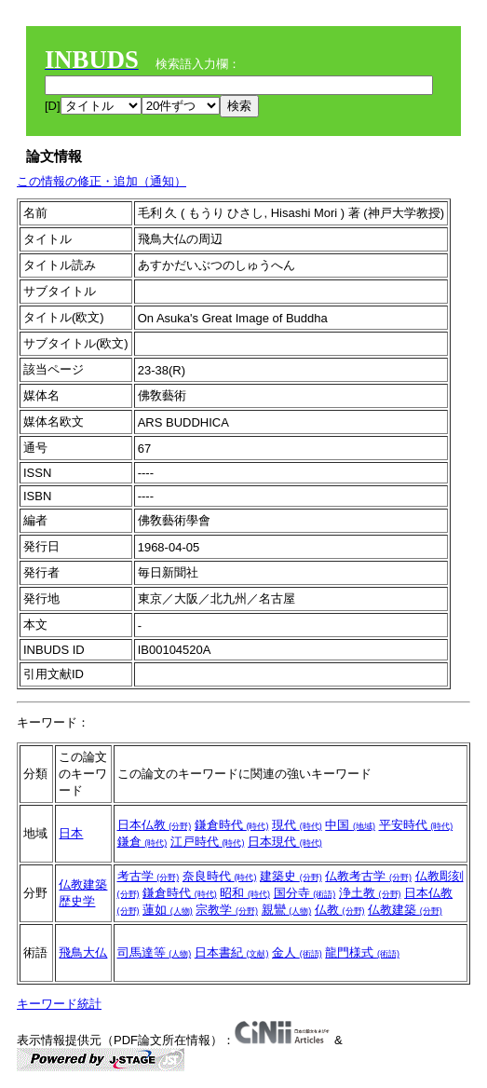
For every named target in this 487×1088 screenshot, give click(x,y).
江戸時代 (207, 842)
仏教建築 (83, 884)
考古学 (148, 876)
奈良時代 (220, 876)
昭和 (245, 893)
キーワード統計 (59, 1004)
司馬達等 (154, 952)
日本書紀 (232, 952)
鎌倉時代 (232, 825)
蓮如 (167, 910)
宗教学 (227, 910)
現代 (297, 825)
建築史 (291, 876)
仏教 (340, 910)
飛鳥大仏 (83, 952)
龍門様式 (362, 952)
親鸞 (287, 910)
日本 (71, 833)
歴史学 (77, 901)
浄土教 (370, 893)
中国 (350, 825)
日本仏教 (154, 825)
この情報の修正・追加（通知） (101, 181)
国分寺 (305, 893)
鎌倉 (142, 842)
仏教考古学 (368, 876)
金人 (297, 952)
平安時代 (416, 825)
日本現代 (285, 842)
